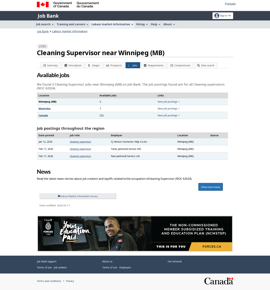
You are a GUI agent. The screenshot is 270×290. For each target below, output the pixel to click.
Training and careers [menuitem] (73, 24)
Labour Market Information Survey (78, 196)
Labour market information (69, 31)
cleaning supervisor (80, 141)
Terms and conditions (49, 281)
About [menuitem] (169, 24)
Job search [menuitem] (45, 24)
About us (107, 261)
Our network (175, 261)
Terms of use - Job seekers (52, 267)
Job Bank (48, 16)
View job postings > (168, 101)
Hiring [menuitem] (142, 24)
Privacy (70, 281)
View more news (210, 186)
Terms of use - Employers (116, 267)
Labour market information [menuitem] (112, 24)
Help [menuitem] (155, 24)
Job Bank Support (46, 261)
